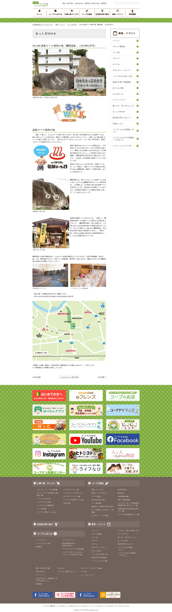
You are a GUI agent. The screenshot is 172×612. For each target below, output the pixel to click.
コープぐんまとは (44, 534)
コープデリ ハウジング (71, 496)
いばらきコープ (73, 606)
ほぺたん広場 (118, 88)
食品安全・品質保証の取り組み (102, 506)
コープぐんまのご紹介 (43, 543)
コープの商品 (98, 483)
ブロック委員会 (119, 46)
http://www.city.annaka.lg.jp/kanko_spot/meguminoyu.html (52, 296)
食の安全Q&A (122, 489)
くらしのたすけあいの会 (122, 76)
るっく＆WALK (72, 24)
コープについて (41, 540)
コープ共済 (41, 509)
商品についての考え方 (99, 493)
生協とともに (118, 123)
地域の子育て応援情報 (122, 82)
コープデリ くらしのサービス (73, 493)
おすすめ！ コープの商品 (99, 515)
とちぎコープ (86, 606)
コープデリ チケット (71, 489)
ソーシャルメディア (87, 575)
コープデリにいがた (122, 606)
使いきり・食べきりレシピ (123, 106)
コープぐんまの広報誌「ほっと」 (123, 130)
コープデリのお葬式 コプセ (73, 500)
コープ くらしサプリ (122, 146)
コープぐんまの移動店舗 (45, 505)
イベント (116, 41)
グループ (116, 58)
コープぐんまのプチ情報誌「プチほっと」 (123, 139)
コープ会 (116, 52)
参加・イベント (60, 24)
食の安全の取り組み (98, 500)
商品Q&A (121, 493)
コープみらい (61, 606)
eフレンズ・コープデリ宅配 (47, 489)
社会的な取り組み (45, 524)
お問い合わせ (79, 3)
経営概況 (39, 547)
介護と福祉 (67, 503)
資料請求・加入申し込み (92, 3)
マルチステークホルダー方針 (91, 568)
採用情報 (103, 3)
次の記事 (101, 377)
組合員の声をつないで (122, 118)
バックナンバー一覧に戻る (69, 377)
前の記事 (37, 377)
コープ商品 (96, 503)
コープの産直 (96, 496)
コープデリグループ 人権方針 (73, 549)
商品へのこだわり (97, 489)
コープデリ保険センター (46, 512)
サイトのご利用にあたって (67, 571)
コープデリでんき (44, 502)
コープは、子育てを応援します (128, 530)
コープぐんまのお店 (43, 499)
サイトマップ (40, 575)
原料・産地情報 (124, 500)
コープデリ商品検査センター (128, 514)
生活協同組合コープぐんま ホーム (42, 24)
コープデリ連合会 (49, 606)
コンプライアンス (68, 540)
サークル (116, 64)
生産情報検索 (123, 496)
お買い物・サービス (46, 483)
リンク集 (83, 571)
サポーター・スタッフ (122, 70)
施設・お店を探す (68, 3)
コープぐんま (97, 606)
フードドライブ (119, 100)
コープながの (108, 606)
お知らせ (61, 568)
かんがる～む (118, 94)
